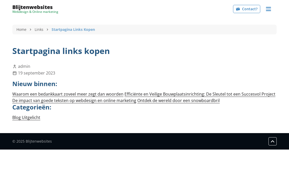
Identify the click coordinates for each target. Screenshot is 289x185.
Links (39, 29)
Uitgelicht (31, 117)
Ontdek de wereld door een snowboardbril (178, 100)
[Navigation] (268, 9)
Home (21, 29)
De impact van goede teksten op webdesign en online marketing (74, 100)
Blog (17, 117)
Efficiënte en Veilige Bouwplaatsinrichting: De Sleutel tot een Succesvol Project (199, 94)
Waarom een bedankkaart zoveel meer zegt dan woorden (67, 94)
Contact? (246, 8)
